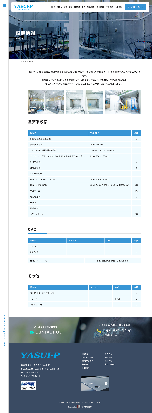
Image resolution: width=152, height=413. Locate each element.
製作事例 (91, 7)
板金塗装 (68, 7)
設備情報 (100, 7)
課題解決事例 (79, 7)
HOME (85, 354)
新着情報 (108, 354)
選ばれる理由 (56, 7)
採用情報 (109, 7)
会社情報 (119, 7)
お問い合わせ (110, 364)
